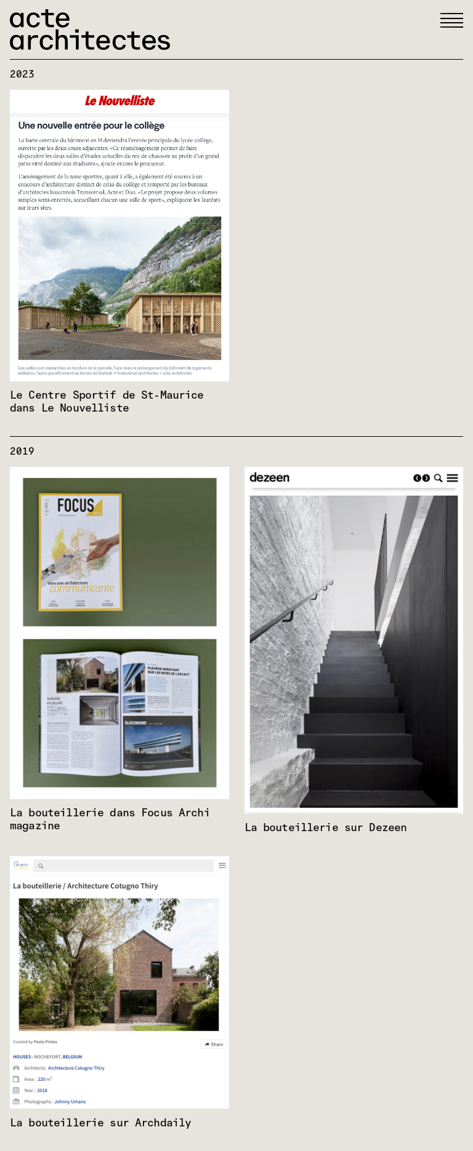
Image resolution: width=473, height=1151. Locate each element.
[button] (451, 20)
